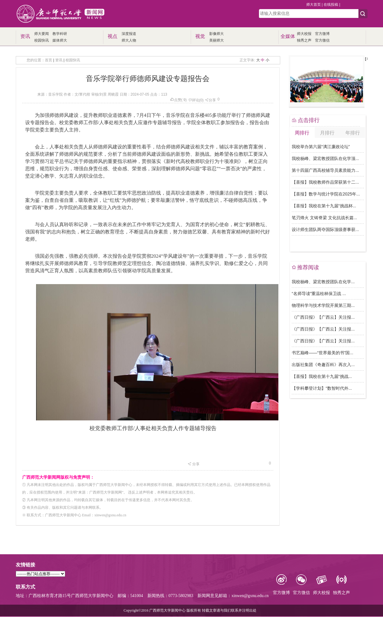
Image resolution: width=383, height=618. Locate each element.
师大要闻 (41, 34)
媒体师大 (59, 40)
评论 (193, 100)
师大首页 (313, 4)
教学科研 (59, 34)
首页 (48, 60)
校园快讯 (41, 40)
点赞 (175, 100)
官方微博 (322, 34)
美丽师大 (216, 40)
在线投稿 (331, 4)
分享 (210, 100)
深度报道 (129, 34)
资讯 (58, 60)
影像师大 (216, 34)
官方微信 (322, 40)
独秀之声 (304, 40)
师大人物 (129, 40)
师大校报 (304, 34)
